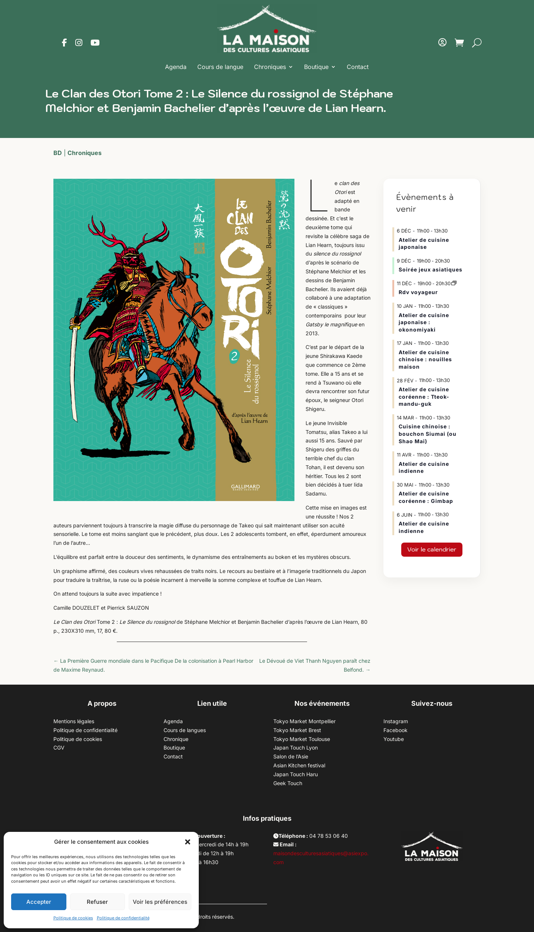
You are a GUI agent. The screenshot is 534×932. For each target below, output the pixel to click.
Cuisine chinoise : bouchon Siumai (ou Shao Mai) (427, 433)
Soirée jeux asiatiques (430, 269)
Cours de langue (220, 66)
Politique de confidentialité (123, 918)
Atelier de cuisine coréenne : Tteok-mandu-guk (424, 396)
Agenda (176, 66)
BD (57, 153)
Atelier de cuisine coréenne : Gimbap (426, 497)
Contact (358, 66)
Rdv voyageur (418, 292)
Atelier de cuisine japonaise (424, 243)
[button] (187, 842)
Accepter (38, 901)
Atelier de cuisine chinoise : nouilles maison (425, 359)
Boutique (316, 66)
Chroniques (270, 66)
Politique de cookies (73, 918)
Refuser (97, 901)
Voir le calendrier (431, 549)
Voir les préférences (160, 901)
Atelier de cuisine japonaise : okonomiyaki (424, 322)
